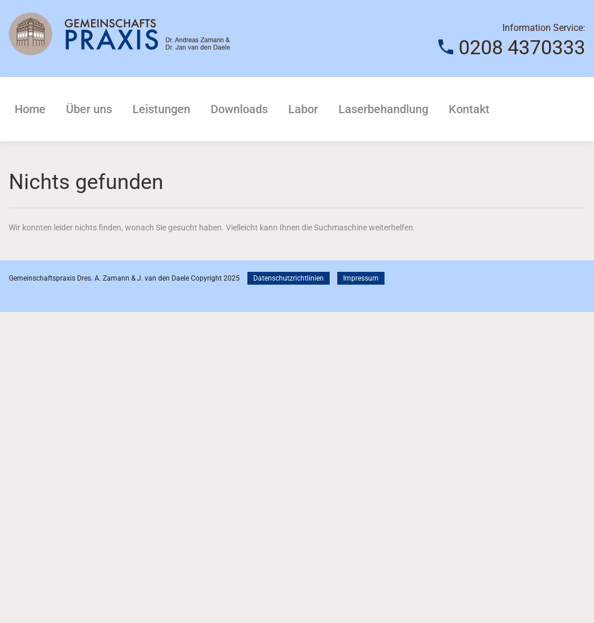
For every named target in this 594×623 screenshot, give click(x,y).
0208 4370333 (522, 47)
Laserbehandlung (383, 109)
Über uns (89, 109)
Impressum (361, 278)
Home (30, 109)
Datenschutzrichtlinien (288, 278)
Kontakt (469, 109)
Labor (303, 109)
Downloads (239, 109)
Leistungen (161, 109)
